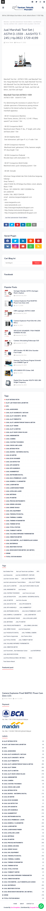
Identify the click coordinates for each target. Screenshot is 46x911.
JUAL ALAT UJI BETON (13, 429)
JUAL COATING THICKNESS (15, 442)
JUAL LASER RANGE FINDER (15, 488)
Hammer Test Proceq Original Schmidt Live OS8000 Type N (27, 361)
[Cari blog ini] (18, 263)
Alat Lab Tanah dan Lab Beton (17, 403)
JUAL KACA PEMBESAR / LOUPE (16, 478)
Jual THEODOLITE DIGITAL (14, 514)
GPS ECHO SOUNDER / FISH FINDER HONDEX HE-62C (27, 332)
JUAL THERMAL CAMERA (14, 517)
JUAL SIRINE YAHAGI (12, 507)
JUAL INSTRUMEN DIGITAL (14, 475)
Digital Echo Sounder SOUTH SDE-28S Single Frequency (27, 381)
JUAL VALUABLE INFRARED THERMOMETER (20, 534)
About (22, 903)
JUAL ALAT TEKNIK (12, 426)
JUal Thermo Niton (13, 524)
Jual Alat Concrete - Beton (16, 416)
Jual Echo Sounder (13, 458)
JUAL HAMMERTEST (12, 471)
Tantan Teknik (9, 42)
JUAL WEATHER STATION (14, 547)
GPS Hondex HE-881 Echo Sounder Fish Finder (26, 352)
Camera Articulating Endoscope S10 (26, 341)
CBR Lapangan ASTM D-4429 (24, 311)
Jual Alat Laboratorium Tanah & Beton (21, 22)
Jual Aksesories (12, 409)
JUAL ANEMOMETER (12, 435)
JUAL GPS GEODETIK (12, 465)
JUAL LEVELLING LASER (13, 491)
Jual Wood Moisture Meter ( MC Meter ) (20, 550)
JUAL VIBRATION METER (14, 537)
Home (15, 903)
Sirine (8, 553)
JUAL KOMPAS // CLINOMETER (15, 481)
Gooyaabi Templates (36, 907)
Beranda (6, 22)
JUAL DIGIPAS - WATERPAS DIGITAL (17, 452)
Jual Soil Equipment (13, 511)
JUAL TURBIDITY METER (14, 530)
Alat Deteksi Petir (12, 399)
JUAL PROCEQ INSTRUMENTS (15, 501)
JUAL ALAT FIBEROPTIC (13, 419)
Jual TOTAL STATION (13, 527)
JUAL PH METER (11, 498)
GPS (7, 406)
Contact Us (30, 903)
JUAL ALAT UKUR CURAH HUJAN (16, 432)
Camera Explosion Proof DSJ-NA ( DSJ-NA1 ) (27, 322)
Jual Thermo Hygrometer (15, 520)
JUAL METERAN (11, 494)
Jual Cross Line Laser (14, 445)
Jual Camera (11, 439)
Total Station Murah (14, 556)
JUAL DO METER (11, 455)
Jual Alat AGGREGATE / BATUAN (17, 412)
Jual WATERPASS (12, 543)
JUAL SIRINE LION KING (13, 504)
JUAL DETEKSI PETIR (12, 448)
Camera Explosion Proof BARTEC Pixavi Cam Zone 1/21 (25, 302)
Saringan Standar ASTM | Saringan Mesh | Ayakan (26, 292)
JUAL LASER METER (12, 484)
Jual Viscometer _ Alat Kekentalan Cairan (22, 540)
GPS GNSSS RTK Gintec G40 (24, 370)
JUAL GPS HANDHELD (13, 468)
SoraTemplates (15, 907)
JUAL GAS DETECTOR (13, 462)
